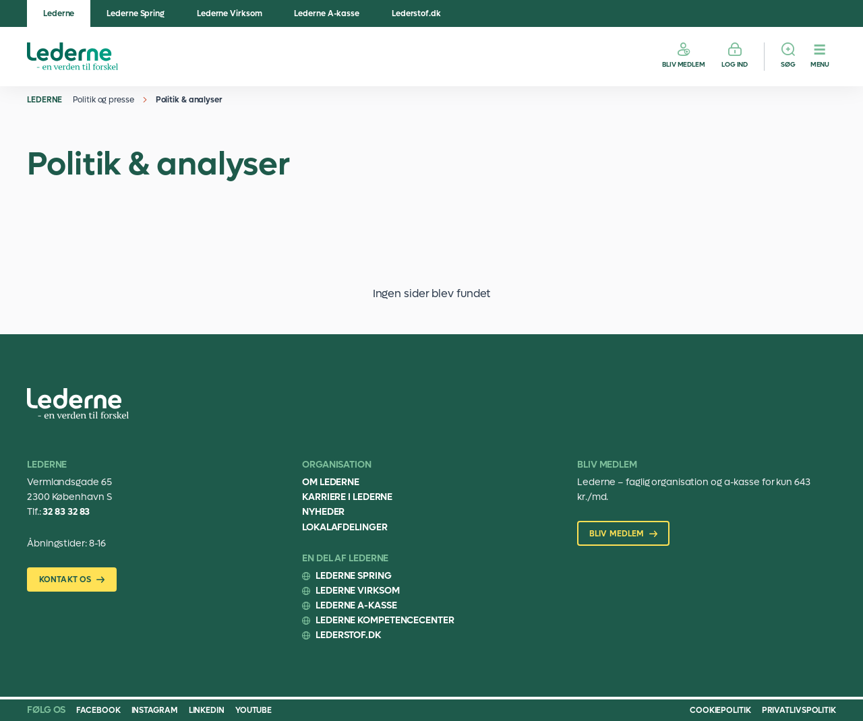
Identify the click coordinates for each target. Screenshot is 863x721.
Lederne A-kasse (326, 13)
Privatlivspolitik (799, 710)
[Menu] (820, 56)
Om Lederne (330, 482)
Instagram (154, 710)
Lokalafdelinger (345, 527)
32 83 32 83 (66, 511)
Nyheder (323, 511)
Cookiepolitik (720, 710)
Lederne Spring (136, 13)
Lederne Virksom (229, 13)
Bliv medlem (683, 64)
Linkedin (207, 710)
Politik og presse (103, 99)
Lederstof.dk (416, 13)
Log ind (734, 64)
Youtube (253, 710)
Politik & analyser (189, 99)
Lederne (58, 13)
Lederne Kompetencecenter (385, 620)
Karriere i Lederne (347, 497)
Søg (788, 64)
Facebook (98, 710)
